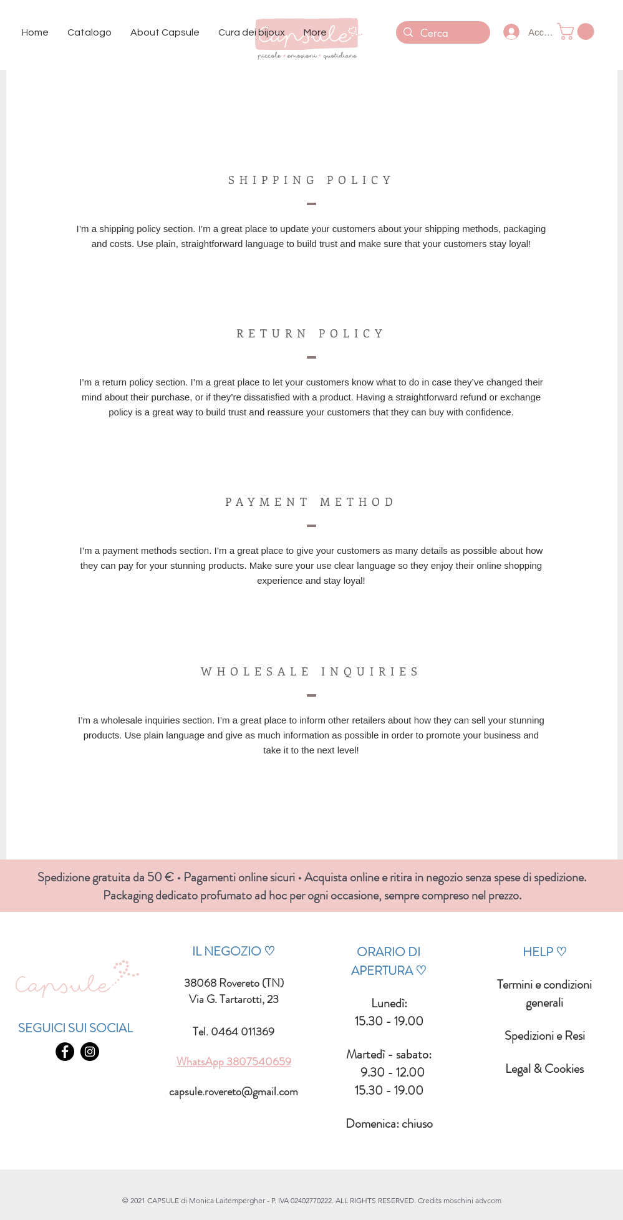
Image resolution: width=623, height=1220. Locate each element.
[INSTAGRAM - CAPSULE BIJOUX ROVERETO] (89, 1051)
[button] (89, 33)
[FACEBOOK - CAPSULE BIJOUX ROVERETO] (65, 1051)
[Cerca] (442, 33)
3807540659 (258, 1061)
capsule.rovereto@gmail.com (233, 1091)
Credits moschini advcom (459, 1200)
